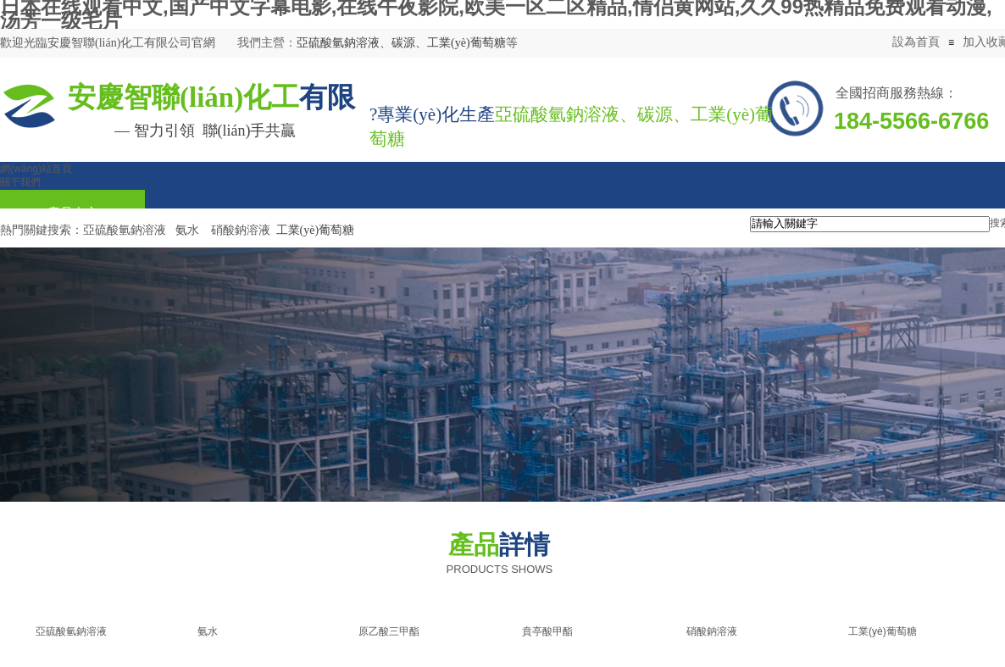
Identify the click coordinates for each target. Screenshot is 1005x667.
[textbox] (870, 224)
